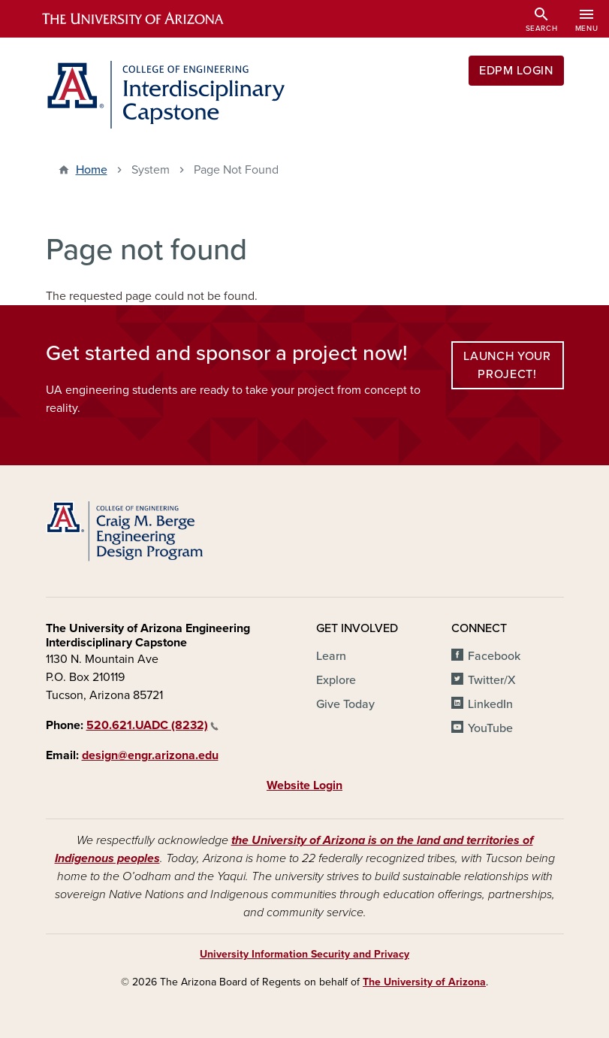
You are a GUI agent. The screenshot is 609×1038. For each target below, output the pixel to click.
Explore (336, 680)
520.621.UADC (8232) (152, 725)
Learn (331, 656)
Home (91, 169)
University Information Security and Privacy (304, 954)
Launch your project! (506, 365)
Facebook (494, 656)
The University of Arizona (424, 982)
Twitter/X (492, 680)
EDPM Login (516, 70)
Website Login (304, 785)
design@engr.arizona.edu (150, 755)
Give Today (345, 704)
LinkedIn (490, 704)
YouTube (490, 728)
